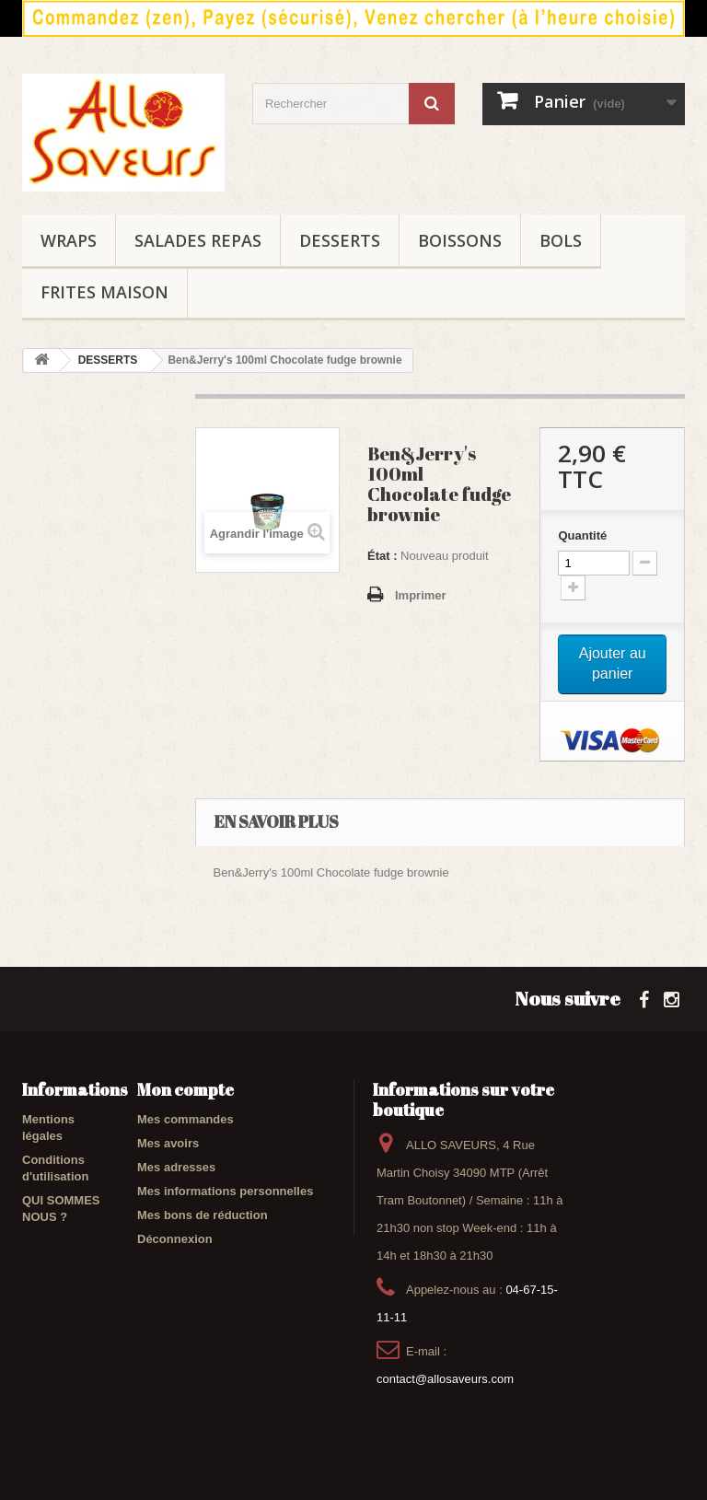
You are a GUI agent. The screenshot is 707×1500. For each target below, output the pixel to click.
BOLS (560, 240)
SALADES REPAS (197, 240)
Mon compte (185, 1089)
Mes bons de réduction (202, 1215)
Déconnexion (175, 1239)
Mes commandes (185, 1119)
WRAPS (69, 240)
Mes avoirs (168, 1143)
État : (382, 556)
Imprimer (420, 595)
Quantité (582, 535)
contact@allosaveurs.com (445, 1379)
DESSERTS (339, 240)
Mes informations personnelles (225, 1191)
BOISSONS (460, 240)
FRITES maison (104, 292)
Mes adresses (176, 1167)
